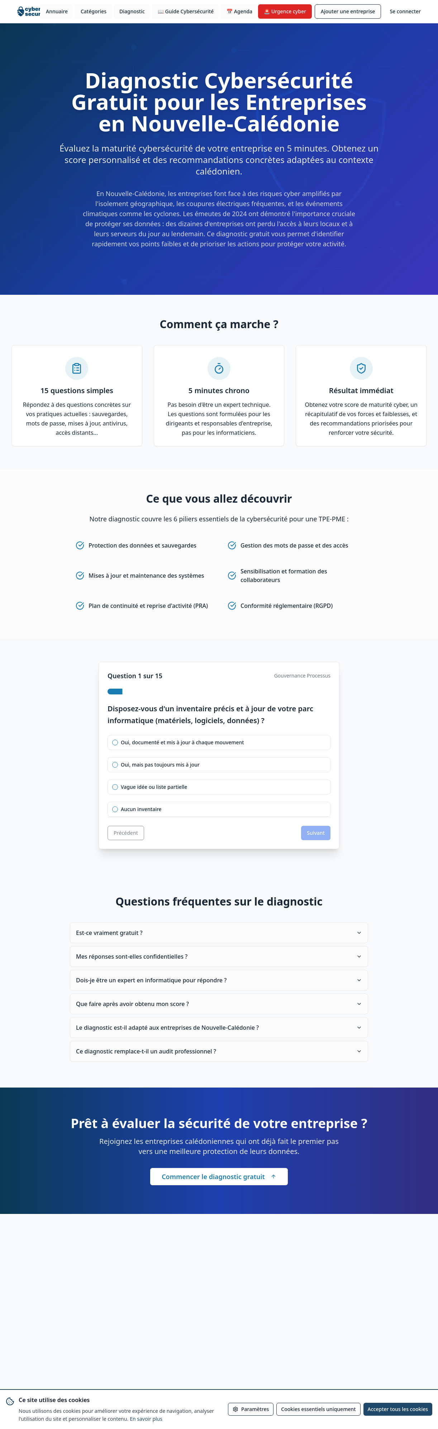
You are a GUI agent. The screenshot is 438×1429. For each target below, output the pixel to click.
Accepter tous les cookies (398, 1409)
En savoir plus (146, 1418)
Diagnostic (132, 11)
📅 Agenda (239, 11)
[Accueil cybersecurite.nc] (34, 11)
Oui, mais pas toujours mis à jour (160, 764)
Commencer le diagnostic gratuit (219, 1176)
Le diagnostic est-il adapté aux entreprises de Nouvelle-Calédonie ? (219, 1028)
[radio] (115, 742)
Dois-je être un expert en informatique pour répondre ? (219, 980)
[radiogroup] (219, 776)
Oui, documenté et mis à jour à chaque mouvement (182, 742)
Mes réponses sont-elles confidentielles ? (219, 956)
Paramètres (251, 1409)
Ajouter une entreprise (348, 11)
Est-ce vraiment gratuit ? (219, 933)
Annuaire (57, 11)
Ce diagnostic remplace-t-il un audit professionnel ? (219, 1051)
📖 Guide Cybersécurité (186, 11)
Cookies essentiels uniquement (318, 1409)
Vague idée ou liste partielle (154, 787)
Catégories (93, 11)
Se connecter (405, 11)
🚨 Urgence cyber (285, 11)
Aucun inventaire (141, 809)
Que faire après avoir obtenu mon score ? (219, 1004)
